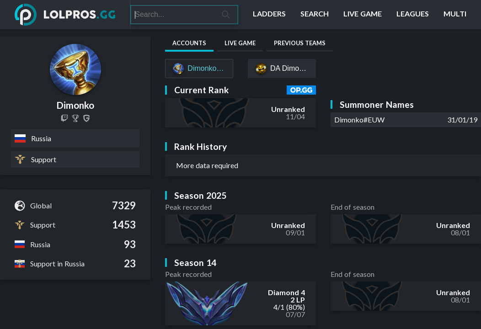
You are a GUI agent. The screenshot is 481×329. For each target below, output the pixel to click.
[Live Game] (362, 14)
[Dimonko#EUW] (199, 68)
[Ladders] (269, 14)
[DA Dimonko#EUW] (282, 68)
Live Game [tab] (240, 43)
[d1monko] (64, 118)
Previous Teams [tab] (300, 43)
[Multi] (455, 14)
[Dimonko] (75, 118)
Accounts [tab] (189, 43)
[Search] (172, 14)
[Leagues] (412, 14)
